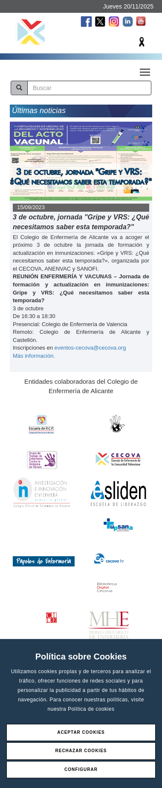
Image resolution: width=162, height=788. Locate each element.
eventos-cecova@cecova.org (90, 347)
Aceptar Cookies (81, 732)
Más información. (34, 356)
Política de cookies (91, 709)
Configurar (81, 769)
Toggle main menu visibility (145, 69)
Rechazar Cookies (81, 750)
